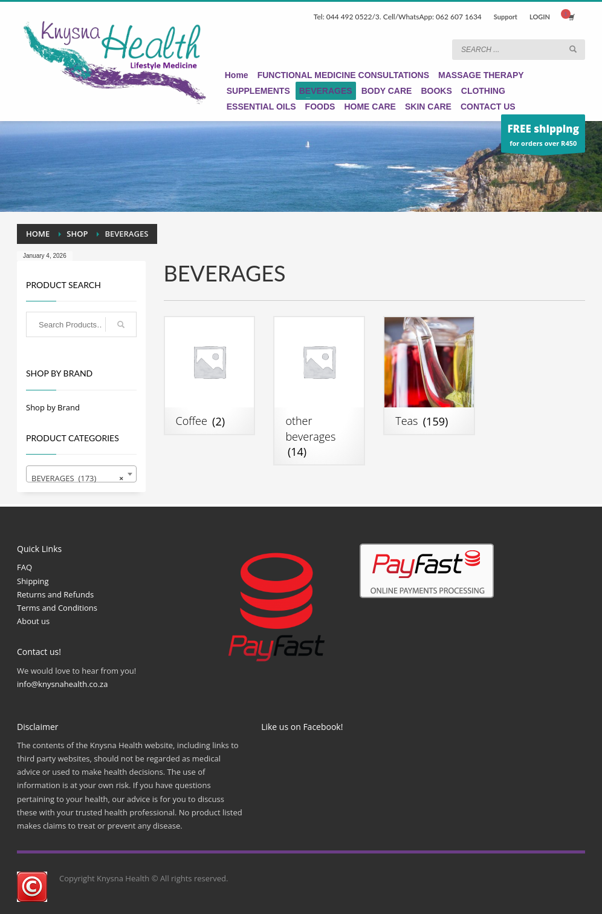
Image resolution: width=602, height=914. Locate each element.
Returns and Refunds (55, 594)
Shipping (33, 581)
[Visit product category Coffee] (210, 375)
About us (33, 621)
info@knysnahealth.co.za (62, 684)
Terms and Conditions (57, 607)
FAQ (24, 567)
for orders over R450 (543, 136)
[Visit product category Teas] (429, 375)
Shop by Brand (53, 407)
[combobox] (81, 473)
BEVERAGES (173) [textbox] (77, 478)
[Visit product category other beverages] (319, 390)
